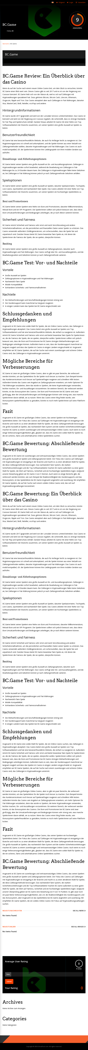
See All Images (77, 926)
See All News (78, 910)
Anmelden (81, 2)
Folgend (61, 2)
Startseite (6, 44)
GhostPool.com (43, 1046)
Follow (9, 31)
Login (71, 2)
